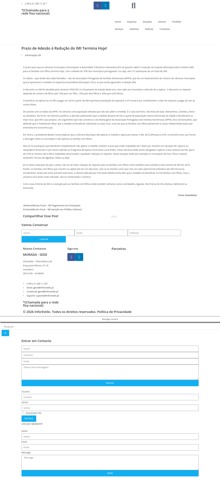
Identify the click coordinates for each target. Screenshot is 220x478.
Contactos (165, 28)
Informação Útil (33, 55)
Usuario (26, 391)
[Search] (5, 333)
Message (26, 452)
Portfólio (176, 21)
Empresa (131, 21)
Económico (191, 195)
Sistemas (134, 28)
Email (24, 441)
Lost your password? (32, 423)
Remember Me (31, 412)
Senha (25, 402)
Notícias (149, 28)
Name (25, 431)
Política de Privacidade (114, 312)
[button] (113, 216)
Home (118, 21)
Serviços (119, 28)
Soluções (147, 21)
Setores (162, 21)
